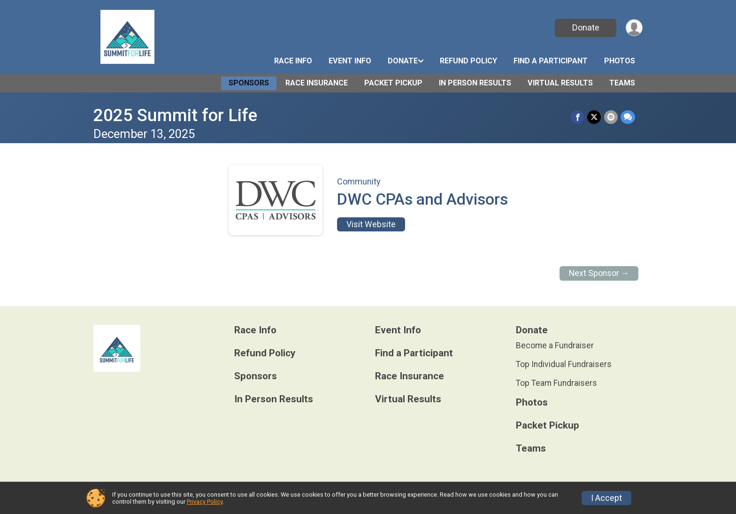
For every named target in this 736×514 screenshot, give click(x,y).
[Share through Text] (628, 117)
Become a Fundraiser (555, 345)
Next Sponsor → (599, 273)
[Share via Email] (611, 117)
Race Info (293, 60)
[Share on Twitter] (594, 117)
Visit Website (371, 224)
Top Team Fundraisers (556, 383)
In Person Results (475, 82)
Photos (619, 60)
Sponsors (249, 82)
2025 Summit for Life (175, 115)
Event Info (350, 60)
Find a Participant (551, 60)
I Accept (606, 498)
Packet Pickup (393, 82)
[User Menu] (634, 28)
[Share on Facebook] (578, 117)
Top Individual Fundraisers (564, 364)
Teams (622, 82)
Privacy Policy (204, 501)
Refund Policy (468, 60)
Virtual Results (560, 82)
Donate (585, 27)
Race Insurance (316, 82)
